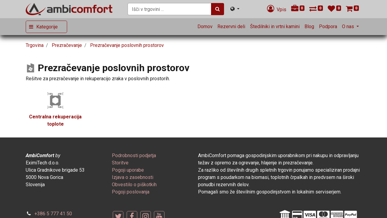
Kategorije (47, 27)
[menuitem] (205, 27)
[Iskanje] (217, 9)
